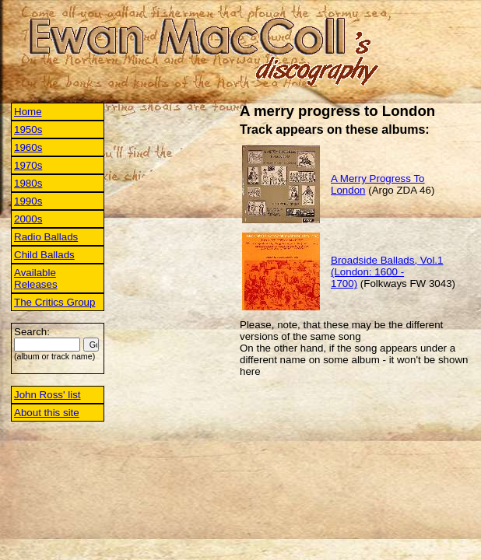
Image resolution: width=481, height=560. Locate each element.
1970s (28, 165)
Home (28, 111)
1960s (28, 147)
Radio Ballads (46, 237)
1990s (28, 201)
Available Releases (36, 278)
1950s (28, 129)
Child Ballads (44, 255)
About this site (46, 412)
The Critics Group (54, 302)
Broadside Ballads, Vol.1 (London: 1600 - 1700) (387, 271)
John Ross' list (47, 395)
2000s (28, 219)
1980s (28, 183)
